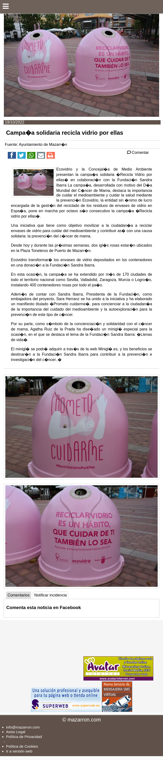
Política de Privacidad (24, 737)
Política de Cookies (22, 746)
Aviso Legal (15, 732)
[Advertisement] (46, 650)
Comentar (137, 152)
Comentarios (19, 595)
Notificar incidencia (50, 595)
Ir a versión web (19, 751)
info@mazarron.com (23, 727)
